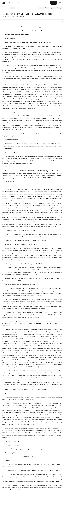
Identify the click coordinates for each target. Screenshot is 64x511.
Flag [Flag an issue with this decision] (59, 8)
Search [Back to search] (5, 8)
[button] (63, 22)
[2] (5, 470)
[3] (5, 474)
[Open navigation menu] (60, 3)
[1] (5, 464)
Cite (47, 8)
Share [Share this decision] (53, 8)
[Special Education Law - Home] (11, 3)
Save (41, 8)
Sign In (53, 3)
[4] (5, 485)
